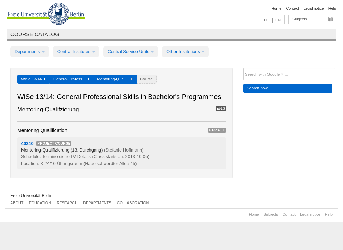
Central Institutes (76, 51)
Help (332, 8)
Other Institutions (185, 51)
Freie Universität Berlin (31, 195)
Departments (30, 51)
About (16, 203)
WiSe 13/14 (33, 79)
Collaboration (133, 203)
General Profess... (71, 79)
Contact (292, 8)
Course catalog (34, 34)
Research (66, 203)
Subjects (299, 19)
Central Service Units (130, 51)
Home (276, 8)
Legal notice (314, 8)
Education (40, 203)
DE (266, 20)
